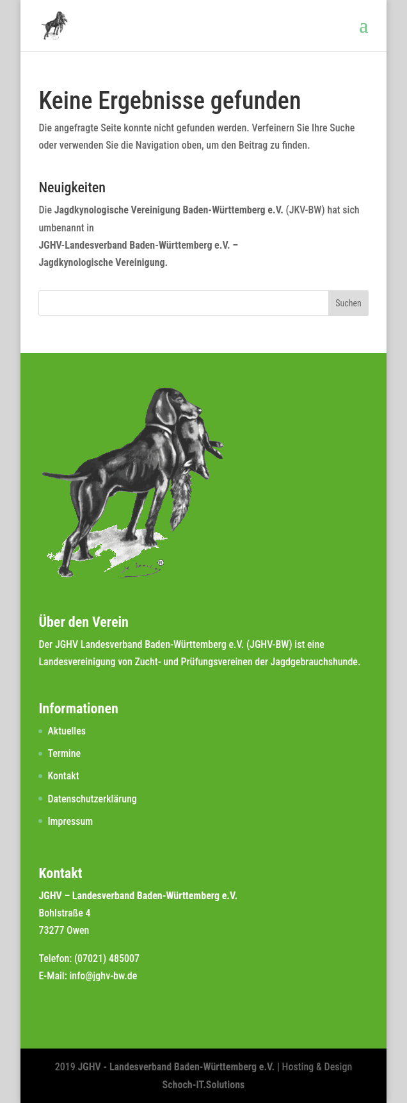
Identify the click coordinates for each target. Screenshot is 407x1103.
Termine (64, 753)
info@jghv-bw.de (103, 976)
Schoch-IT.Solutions (204, 1085)
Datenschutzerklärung (91, 799)
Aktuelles (66, 731)
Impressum (70, 821)
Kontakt (63, 776)
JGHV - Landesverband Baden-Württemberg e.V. (176, 1067)
